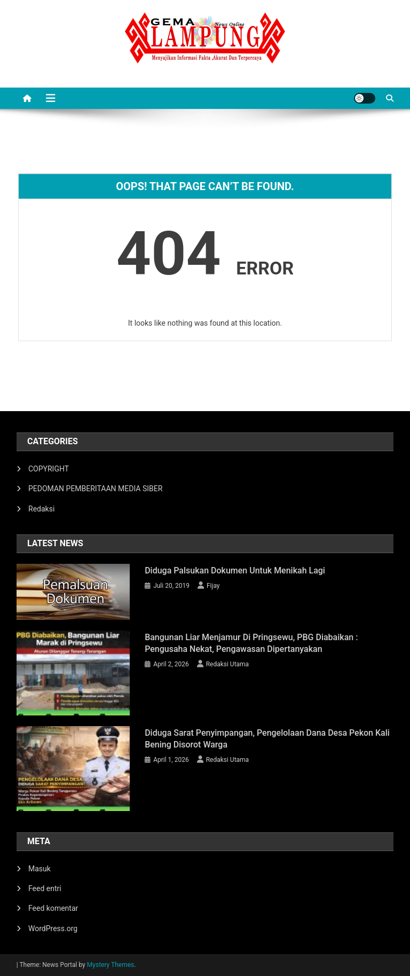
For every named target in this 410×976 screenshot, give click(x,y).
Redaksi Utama (227, 664)
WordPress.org (52, 928)
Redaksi (41, 509)
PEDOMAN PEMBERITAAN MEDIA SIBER (95, 488)
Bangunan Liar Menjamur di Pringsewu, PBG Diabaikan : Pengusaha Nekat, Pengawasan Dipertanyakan (251, 643)
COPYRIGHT (48, 469)
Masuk (39, 868)
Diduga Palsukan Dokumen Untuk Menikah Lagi (235, 570)
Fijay (213, 585)
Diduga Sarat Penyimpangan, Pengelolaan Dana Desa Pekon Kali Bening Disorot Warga (267, 739)
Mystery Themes (110, 965)
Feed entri (44, 888)
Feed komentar (53, 908)
